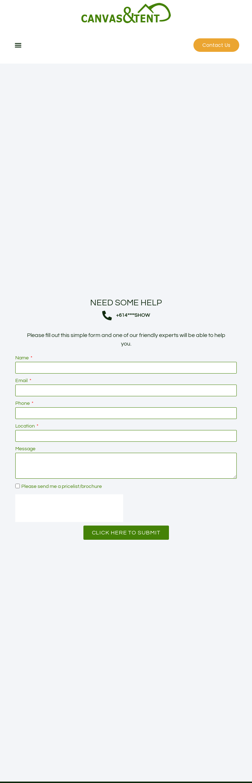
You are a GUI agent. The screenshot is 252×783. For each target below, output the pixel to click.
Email (22, 398)
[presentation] (69, 526)
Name (22, 376)
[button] (18, 45)
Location (25, 444)
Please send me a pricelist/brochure (61, 504)
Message (25, 466)
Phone (23, 421)
